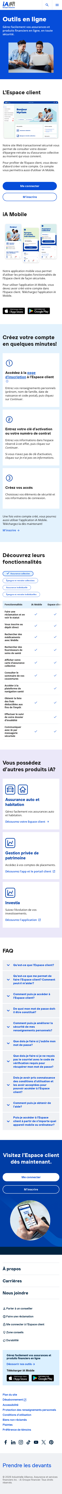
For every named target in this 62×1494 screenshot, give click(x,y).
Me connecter (29, 186)
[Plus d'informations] (7, 381)
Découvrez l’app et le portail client (30, 871)
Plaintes (8, 1424)
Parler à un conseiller (18, 1308)
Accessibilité (10, 1405)
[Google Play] (39, 311)
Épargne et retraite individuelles (21, 594)
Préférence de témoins (17, 1429)
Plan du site (10, 1394)
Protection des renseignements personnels (29, 1409)
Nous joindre (15, 1293)
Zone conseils (13, 1332)
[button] (47, 5)
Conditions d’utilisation (17, 1414)
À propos (12, 1268)
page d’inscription (20, 375)
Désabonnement (13, 1399)
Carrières (12, 1281)
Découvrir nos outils (21, 1364)
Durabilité (11, 1340)
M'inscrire (30, 197)
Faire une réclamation (18, 1316)
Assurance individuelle (16, 587)
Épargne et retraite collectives (20, 580)
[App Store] (14, 311)
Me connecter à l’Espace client (23, 1324)
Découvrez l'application (23, 920)
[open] (57, 5)
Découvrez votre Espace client (27, 821)
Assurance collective (20, 573)
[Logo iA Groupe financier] (8, 7)
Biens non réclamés (15, 1419)
